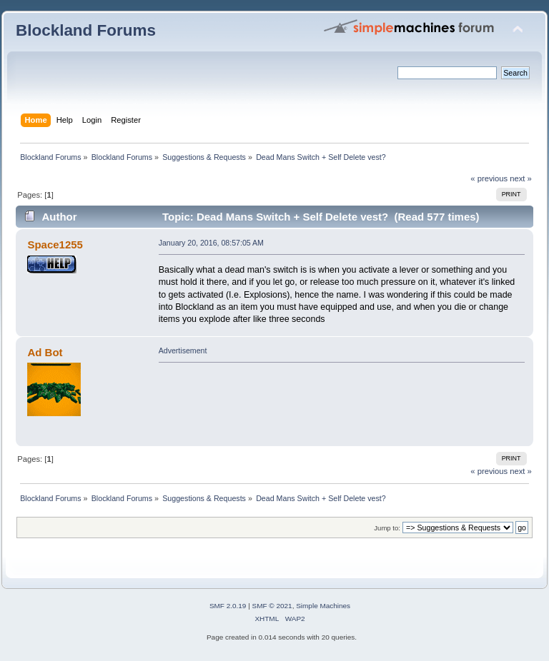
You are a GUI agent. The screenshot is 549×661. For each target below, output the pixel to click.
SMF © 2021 (272, 606)
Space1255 (54, 244)
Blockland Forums (86, 30)
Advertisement (183, 350)
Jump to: (387, 528)
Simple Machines (323, 606)
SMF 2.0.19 (228, 606)
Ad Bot (44, 352)
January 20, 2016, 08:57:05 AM (211, 242)
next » (521, 178)
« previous (489, 178)
